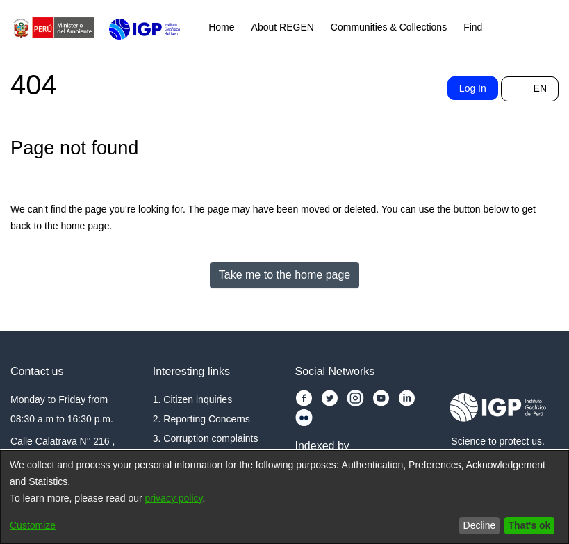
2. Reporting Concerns (208, 405)
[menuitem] (500, 28)
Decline (472, 525)
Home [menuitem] (223, 27)
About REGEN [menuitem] (286, 27)
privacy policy (201, 498)
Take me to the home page (285, 275)
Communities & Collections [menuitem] (402, 27)
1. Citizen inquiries (195, 386)
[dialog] (284, 497)
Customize (36, 525)
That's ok (526, 525)
